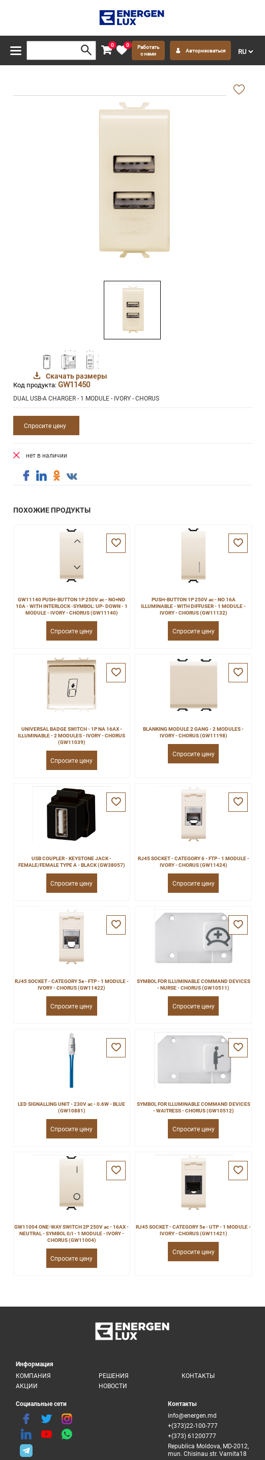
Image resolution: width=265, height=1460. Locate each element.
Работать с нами (148, 50)
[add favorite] (239, 90)
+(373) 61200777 (192, 1436)
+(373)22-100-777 (193, 1425)
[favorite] (121, 50)
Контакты (198, 1375)
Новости (113, 1386)
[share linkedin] (41, 476)
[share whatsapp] (66, 1434)
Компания (33, 1375)
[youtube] (46, 1434)
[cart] (106, 50)
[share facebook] (26, 476)
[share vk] (71, 477)
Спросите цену (45, 426)
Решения (114, 1375)
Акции (27, 1386)
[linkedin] (26, 1434)
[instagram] (66, 1419)
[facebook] (26, 1419)
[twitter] (46, 1419)
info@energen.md (192, 1415)
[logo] (132, 18)
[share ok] (56, 476)
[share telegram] (26, 1449)
